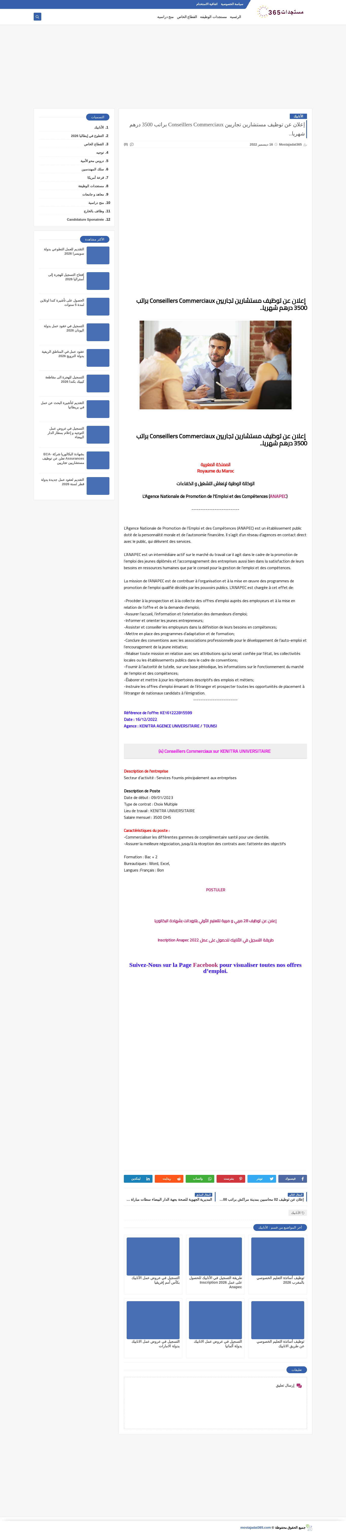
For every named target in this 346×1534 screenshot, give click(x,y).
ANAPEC (278, 496)
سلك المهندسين (93, 169)
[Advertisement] (173, 68)
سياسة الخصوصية (232, 4)
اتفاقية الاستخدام (206, 4)
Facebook (205, 965)
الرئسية (235, 17)
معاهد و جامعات (93, 194)
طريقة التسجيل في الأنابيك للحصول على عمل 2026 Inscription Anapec (215, 1282)
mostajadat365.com (255, 1527)
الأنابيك (298, 116)
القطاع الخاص (187, 17)
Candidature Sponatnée (85, 219)
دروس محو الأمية (92, 161)
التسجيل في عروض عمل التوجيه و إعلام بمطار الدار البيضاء (66, 433)
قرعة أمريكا (95, 178)
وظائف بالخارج (94, 211)
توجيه (100, 152)
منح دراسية (165, 17)
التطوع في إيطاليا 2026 (87, 136)
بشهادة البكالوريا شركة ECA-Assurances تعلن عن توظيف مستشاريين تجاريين (63, 458)
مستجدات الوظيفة (213, 17)
